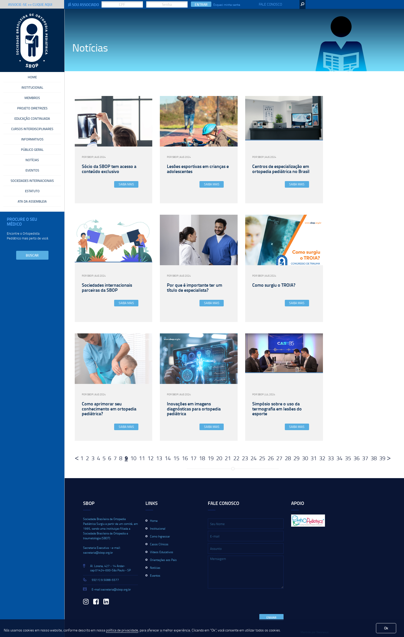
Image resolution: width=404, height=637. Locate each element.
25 (262, 458)
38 (374, 458)
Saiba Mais (126, 184)
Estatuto (32, 185)
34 (339, 458)
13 (159, 458)
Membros (32, 96)
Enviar (271, 617)
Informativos (32, 136)
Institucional (32, 86)
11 (142, 458)
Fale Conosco (270, 4)
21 (228, 458)
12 (150, 458)
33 (331, 458)
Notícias (32, 156)
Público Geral (32, 146)
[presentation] (246, 601)
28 (288, 458)
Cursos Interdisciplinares (32, 126)
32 (322, 458)
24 (253, 458)
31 (314, 458)
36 (357, 458)
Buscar (32, 249)
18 (202, 458)
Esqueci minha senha (226, 5)
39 (382, 458)
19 (211, 458)
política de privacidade (122, 630)
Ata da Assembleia (32, 195)
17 (193, 458)
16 (185, 458)
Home (32, 77)
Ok (386, 628)
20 (219, 458)
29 (296, 458)
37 (365, 458)
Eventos (32, 165)
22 (236, 458)
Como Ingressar (160, 536)
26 (271, 458)
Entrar (201, 4)
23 (245, 458)
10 (133, 458)
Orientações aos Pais (163, 560)
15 (176, 458)
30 (305, 458)
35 (348, 458)
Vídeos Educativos (161, 552)
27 (279, 458)
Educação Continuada (32, 116)
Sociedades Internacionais (32, 175)
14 (168, 458)
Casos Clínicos (159, 544)
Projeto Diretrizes (32, 106)
